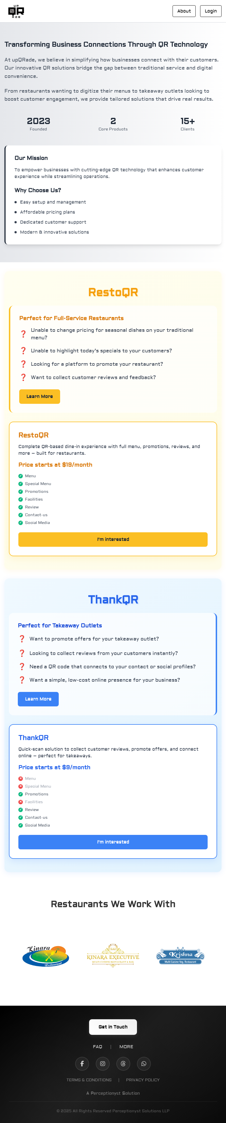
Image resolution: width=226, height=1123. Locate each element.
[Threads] (123, 1064)
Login (211, 11)
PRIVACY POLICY (143, 1080)
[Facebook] (82, 1064)
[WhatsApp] (144, 1064)
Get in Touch (113, 1027)
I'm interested (113, 539)
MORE (126, 1047)
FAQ (97, 1047)
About (184, 11)
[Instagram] (103, 1064)
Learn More (39, 396)
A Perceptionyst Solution (113, 1093)
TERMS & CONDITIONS (89, 1080)
